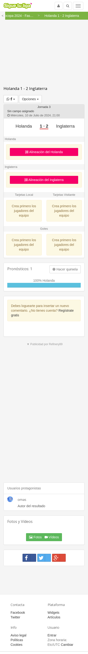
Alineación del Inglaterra (44, 180)
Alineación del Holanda (44, 152)
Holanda (23, 126)
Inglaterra (65, 126)
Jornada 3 (43, 107)
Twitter (15, 617)
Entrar (52, 635)
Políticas (17, 640)
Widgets (54, 612)
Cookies (17, 645)
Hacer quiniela (65, 269)
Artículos (54, 617)
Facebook (18, 612)
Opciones (30, 99)
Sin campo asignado (20, 111)
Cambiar (67, 645)
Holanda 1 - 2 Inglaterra (25, 88)
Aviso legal (18, 635)
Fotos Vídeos (44, 537)
